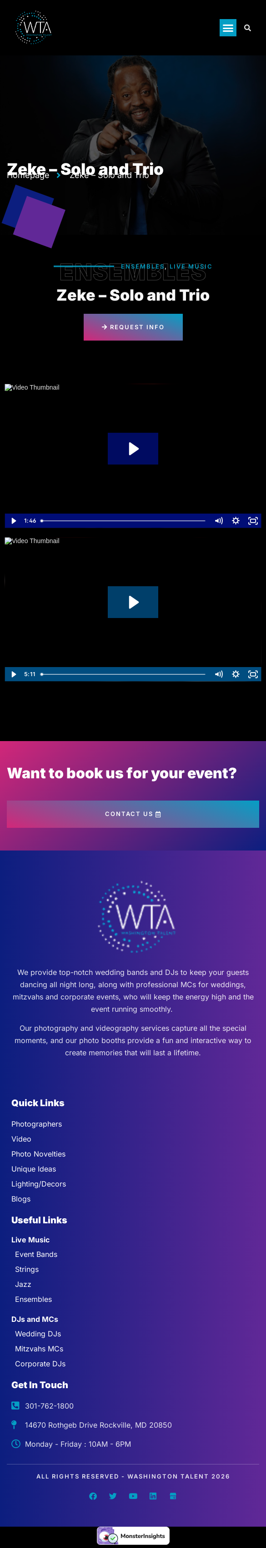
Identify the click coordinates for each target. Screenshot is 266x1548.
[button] (228, 27)
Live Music (191, 267)
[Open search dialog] (248, 28)
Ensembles (143, 267)
